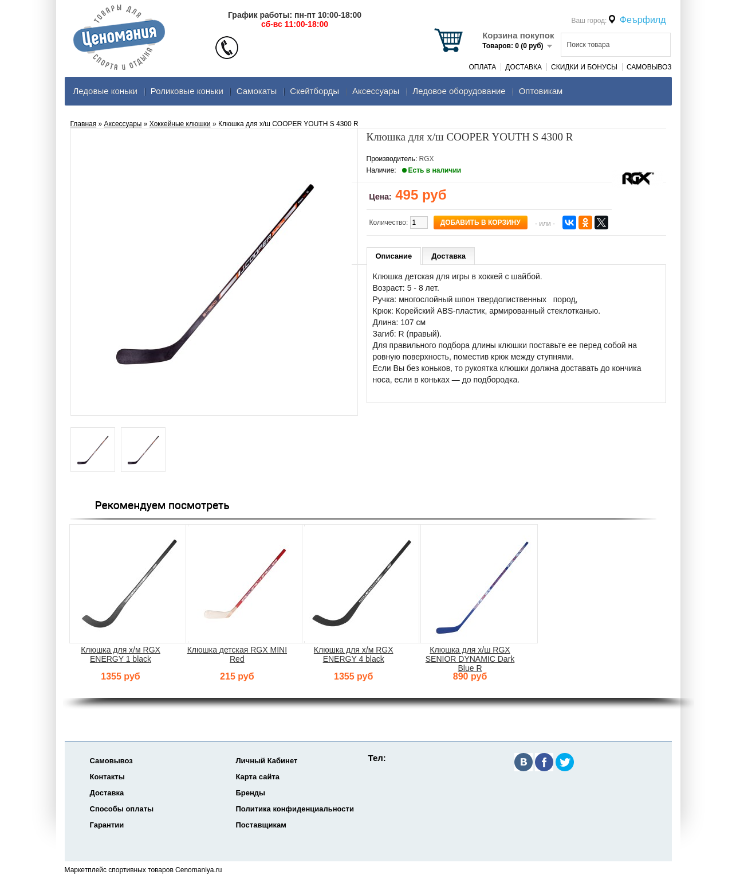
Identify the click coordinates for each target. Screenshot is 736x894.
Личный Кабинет (267, 760)
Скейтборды (314, 91)
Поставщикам (261, 825)
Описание (394, 256)
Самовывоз (649, 67)
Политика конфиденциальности (295, 809)
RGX (426, 159)
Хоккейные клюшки (180, 124)
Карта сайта (258, 776)
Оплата (482, 67)
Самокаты (257, 91)
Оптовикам (541, 91)
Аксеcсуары (375, 91)
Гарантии (107, 825)
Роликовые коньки (187, 91)
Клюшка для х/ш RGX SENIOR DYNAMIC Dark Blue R (470, 659)
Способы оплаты (122, 809)
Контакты (107, 776)
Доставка (523, 67)
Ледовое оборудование (458, 91)
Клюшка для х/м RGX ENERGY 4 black (353, 654)
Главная (83, 124)
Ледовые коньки (105, 91)
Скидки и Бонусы (584, 67)
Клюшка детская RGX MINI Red (237, 654)
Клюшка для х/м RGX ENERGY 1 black (120, 654)
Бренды (251, 792)
